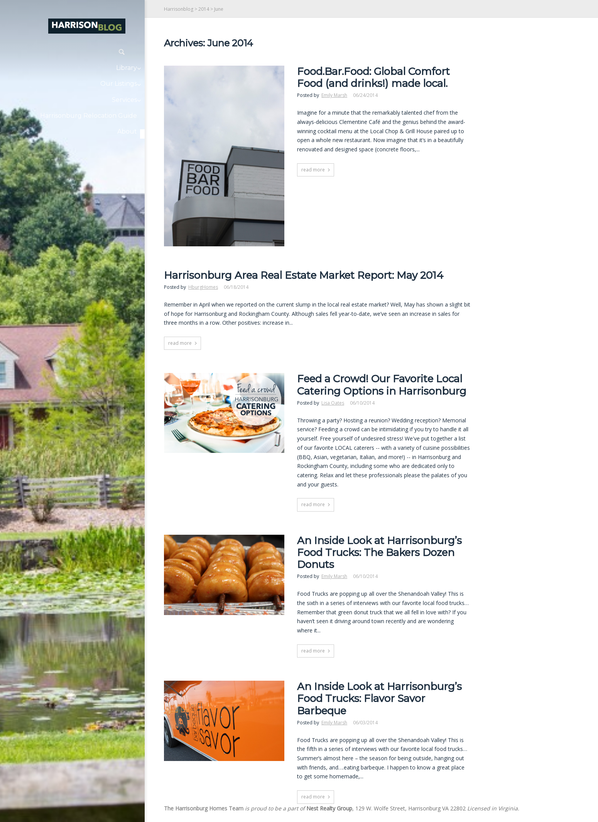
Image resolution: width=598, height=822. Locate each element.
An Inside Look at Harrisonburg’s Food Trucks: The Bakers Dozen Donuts (379, 553)
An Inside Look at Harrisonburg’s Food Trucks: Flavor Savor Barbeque (379, 699)
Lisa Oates (332, 403)
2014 (203, 9)
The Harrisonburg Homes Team (203, 808)
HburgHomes (203, 287)
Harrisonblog (178, 9)
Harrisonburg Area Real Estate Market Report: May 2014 (303, 275)
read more (313, 169)
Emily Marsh (334, 95)
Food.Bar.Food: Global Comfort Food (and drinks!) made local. (373, 78)
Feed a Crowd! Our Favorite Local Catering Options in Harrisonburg (381, 385)
